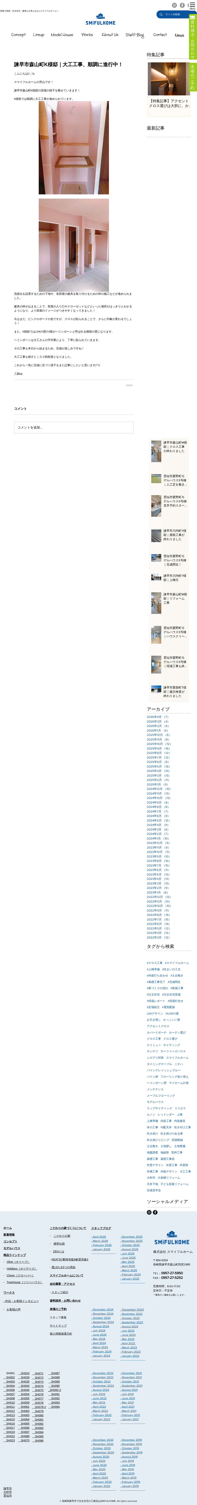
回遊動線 (177, 1139)
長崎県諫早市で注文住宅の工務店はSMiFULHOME (89, 1501)
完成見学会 (154, 1190)
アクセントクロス (158, 1026)
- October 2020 (101, 1448)
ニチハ (179, 1064)
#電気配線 (168, 1007)
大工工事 (185, 1171)
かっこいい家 (171, 1019)
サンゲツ (152, 1051)
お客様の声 (14, 1309)
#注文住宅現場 (171, 994)
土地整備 (179, 1146)
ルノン (151, 1114)
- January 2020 (100, 1486)
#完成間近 (174, 981)
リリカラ (180, 1108)
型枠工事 (177, 1152)
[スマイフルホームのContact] (160, 36)
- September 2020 (102, 1452)
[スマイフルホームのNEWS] (179, 36)
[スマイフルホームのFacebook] (182, 5)
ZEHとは (58, 1251)
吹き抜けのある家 (171, 1133)
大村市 (151, 1177)
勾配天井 (166, 1127)
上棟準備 (152, 1120)
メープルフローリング (161, 1095)
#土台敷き (177, 975)
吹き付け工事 (182, 1127)
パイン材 (152, 1076)
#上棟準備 (153, 969)
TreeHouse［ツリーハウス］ (25, 1282)
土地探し (166, 1146)
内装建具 (179, 1120)
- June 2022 (99, 1398)
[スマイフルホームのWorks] (87, 36)
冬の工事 (152, 1127)
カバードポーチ (157, 1032)
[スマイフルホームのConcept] (18, 36)
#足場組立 (153, 1007)
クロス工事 (154, 1038)
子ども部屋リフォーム (174, 1184)
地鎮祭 (164, 1152)
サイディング (171, 1045)
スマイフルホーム (177, 1057)
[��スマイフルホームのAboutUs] (110, 36)
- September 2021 (131, 1385)
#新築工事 (177, 988)
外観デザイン (168, 1171)
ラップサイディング (159, 1108)
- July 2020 (98, 1460)
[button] (192, 6)
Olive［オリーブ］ (18, 1261)
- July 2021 (127, 1394)
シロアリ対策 (155, 1057)
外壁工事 (171, 1165)
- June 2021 (127, 1398)
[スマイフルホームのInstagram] (174, 5)
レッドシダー (166, 1114)
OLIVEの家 (172, 1013)
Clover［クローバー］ (20, 1275)
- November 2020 (102, 1444)
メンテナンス (155, 1089)
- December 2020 (102, 1439)
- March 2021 (128, 1410)
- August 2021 (129, 1389)
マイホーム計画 (179, 1082)
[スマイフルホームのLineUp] (39, 36)
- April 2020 (98, 1473)
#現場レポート (156, 1000)
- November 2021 (131, 1377)
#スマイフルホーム (177, 962)
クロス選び (170, 1038)
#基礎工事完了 (156, 981)
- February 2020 (101, 1481)
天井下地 (152, 1184)
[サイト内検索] (177, 14)
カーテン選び (177, 1032)
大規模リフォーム (169, 1177)
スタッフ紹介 (60, 1292)
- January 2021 (129, 1419)
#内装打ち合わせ (157, 975)
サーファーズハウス (173, 1051)
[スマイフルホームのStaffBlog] (135, 36)
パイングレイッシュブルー (164, 1070)
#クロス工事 (154, 962)
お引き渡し (154, 1019)
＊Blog (18, 373)
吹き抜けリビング (158, 1139)
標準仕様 (59, 1243)
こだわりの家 (62, 1235)
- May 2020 (98, 1469)
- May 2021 (127, 1402)
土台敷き (152, 1146)
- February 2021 (130, 1415)
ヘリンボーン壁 (157, 1082)
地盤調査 (152, 1152)
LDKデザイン (155, 1013)
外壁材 (184, 1165)
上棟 (180, 1114)
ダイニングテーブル (159, 1064)
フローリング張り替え (174, 1076)
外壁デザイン (155, 1165)
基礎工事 (152, 1158)
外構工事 (152, 1171)
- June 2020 (99, 1465)
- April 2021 (127, 1406)
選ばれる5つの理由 (64, 1267)
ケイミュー (154, 1045)
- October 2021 (129, 1381)
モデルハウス (155, 1101)
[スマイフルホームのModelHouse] (62, 36)
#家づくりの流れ (157, 988)
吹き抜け (152, 1133)
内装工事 (166, 1120)
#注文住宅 (153, 994)
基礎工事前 (167, 1158)
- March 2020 (99, 1477)
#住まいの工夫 (171, 969)
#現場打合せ (175, 1000)
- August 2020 (100, 1456)
